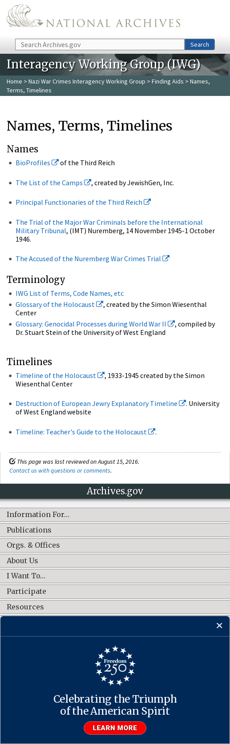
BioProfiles (37, 162)
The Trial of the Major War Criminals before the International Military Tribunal (109, 226)
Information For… (38, 515)
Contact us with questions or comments (59, 470)
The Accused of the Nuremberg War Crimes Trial (92, 258)
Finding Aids (168, 81)
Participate (26, 592)
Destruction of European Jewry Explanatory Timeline (101, 403)
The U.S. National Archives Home (93, 18)
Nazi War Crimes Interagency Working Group (86, 81)
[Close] (219, 626)
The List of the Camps (53, 182)
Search (199, 44)
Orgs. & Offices (33, 545)
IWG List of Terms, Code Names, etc (70, 293)
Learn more (115, 728)
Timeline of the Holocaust (60, 375)
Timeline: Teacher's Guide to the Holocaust (85, 431)
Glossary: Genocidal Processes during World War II (95, 323)
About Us (22, 561)
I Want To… (26, 576)
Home (14, 81)
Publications (29, 530)
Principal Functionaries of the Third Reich (83, 202)
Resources (25, 607)
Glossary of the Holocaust (59, 304)
